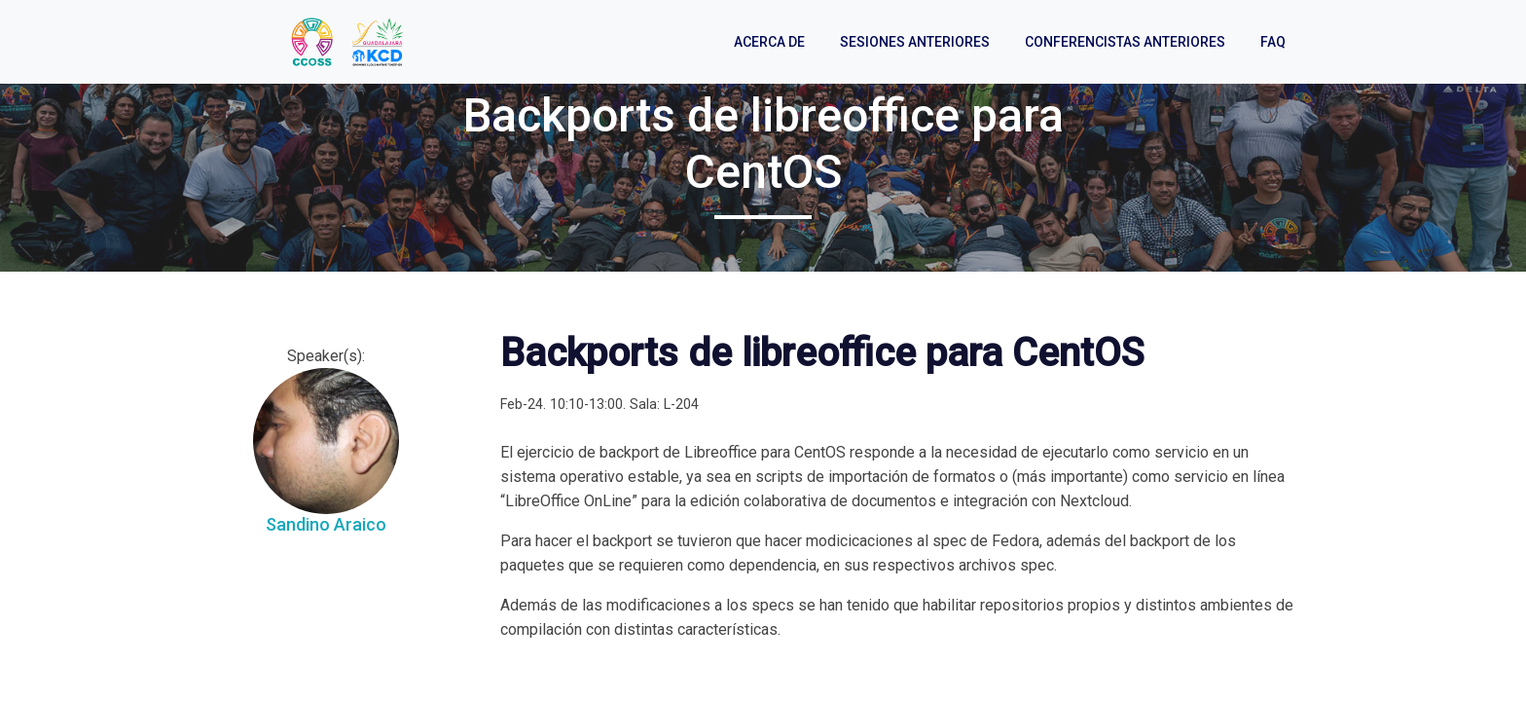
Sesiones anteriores (915, 42)
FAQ (1273, 42)
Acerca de (769, 42)
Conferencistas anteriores (1125, 42)
